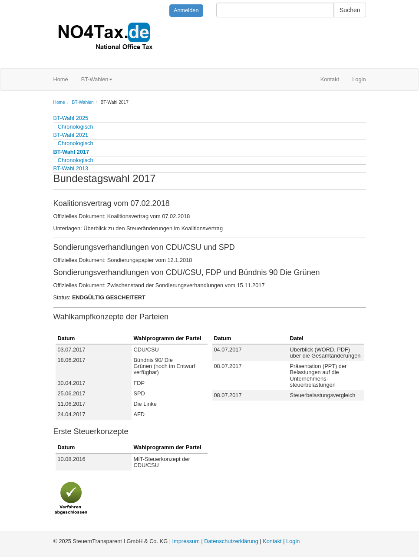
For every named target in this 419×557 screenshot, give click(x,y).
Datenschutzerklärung (231, 541)
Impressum (186, 541)
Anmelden (186, 10)
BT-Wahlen (97, 79)
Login (359, 79)
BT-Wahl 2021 (71, 135)
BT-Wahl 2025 (71, 118)
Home (60, 79)
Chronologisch (75, 126)
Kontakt (329, 79)
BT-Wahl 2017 (71, 152)
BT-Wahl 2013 (71, 168)
